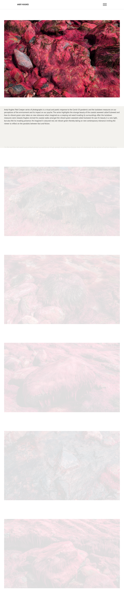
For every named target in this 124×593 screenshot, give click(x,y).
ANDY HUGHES (23, 4)
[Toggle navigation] (105, 4)
